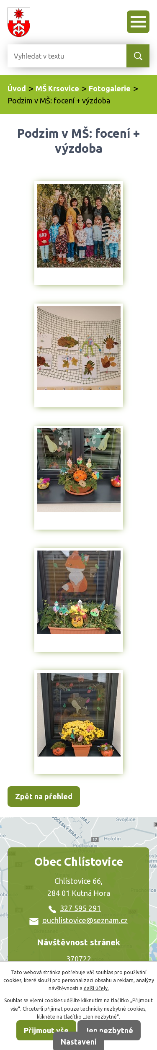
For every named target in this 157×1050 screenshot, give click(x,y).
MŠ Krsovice (57, 88)
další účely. (96, 988)
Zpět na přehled (43, 796)
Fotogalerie (110, 88)
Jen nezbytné (109, 1030)
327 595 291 (75, 908)
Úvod (17, 88)
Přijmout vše (46, 1030)
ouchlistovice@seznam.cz (78, 920)
